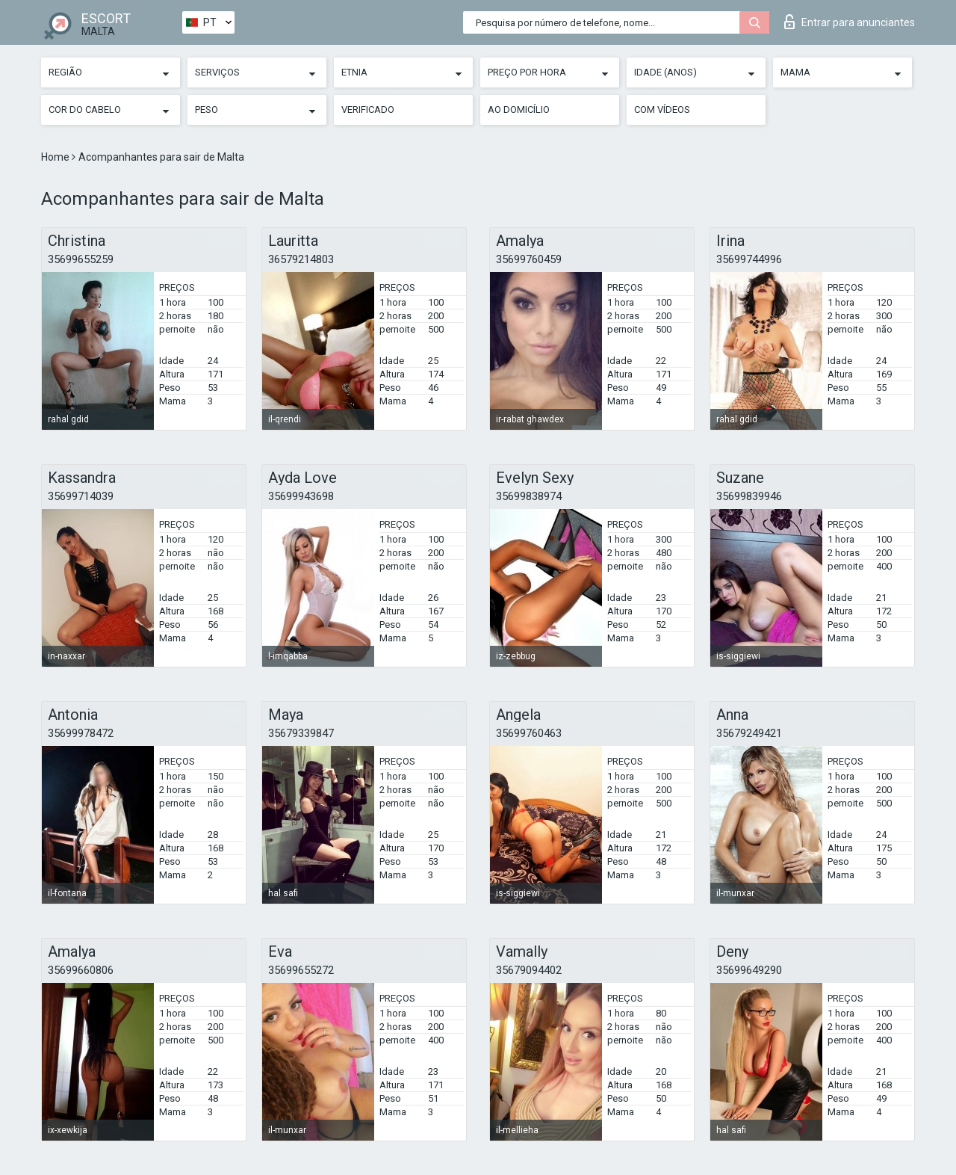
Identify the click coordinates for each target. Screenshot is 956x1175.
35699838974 (529, 496)
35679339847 (301, 733)
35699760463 (529, 733)
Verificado (367, 109)
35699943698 (301, 496)
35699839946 (749, 496)
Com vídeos (662, 109)
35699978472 (81, 733)
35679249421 (749, 733)
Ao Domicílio (519, 109)
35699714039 (81, 496)
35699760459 (529, 259)
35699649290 (749, 970)
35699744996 (749, 259)
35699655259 (81, 259)
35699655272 (301, 970)
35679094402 (529, 970)
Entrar (849, 21)
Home (56, 157)
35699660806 (81, 970)
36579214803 (301, 259)
